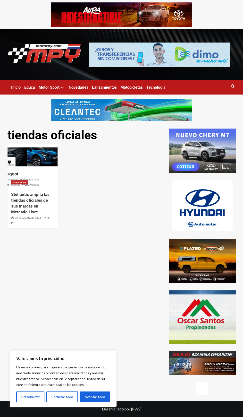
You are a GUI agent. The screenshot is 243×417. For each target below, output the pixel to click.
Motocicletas (131, 87)
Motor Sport (52, 87)
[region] (63, 378)
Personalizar (30, 397)
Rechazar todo (62, 397)
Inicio (16, 87)
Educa (29, 87)
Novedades (78, 87)
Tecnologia (156, 87)
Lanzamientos (104, 87)
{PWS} (136, 409)
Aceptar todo (95, 397)
